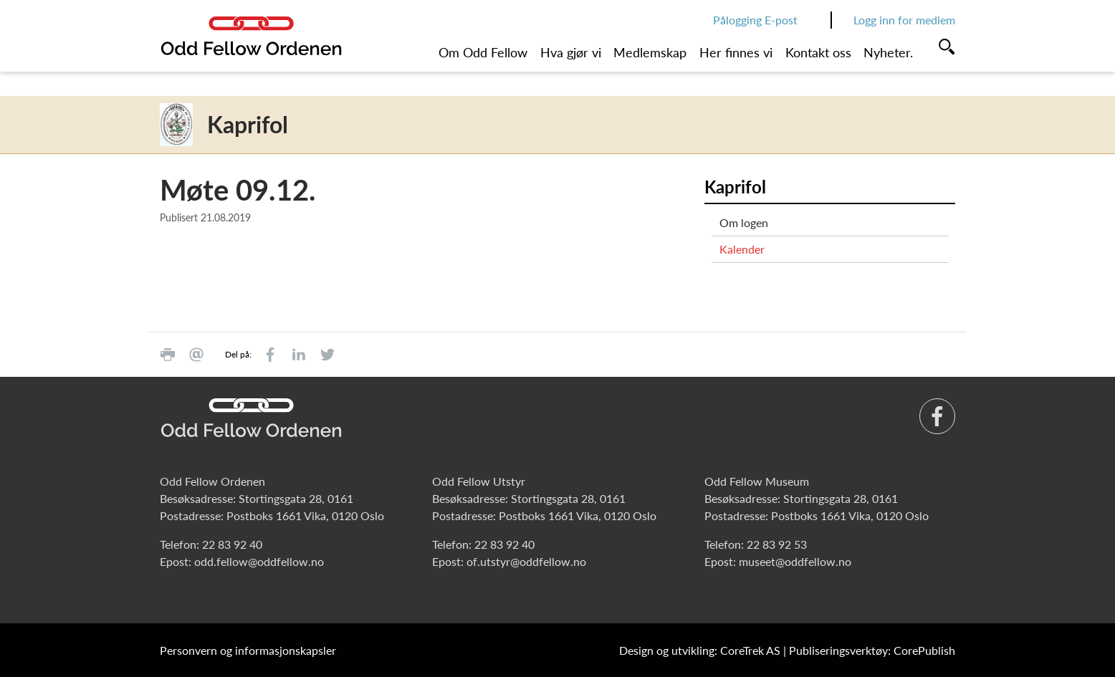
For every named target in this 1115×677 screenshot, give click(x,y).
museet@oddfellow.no (795, 561)
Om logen (743, 222)
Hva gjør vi (570, 52)
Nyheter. (888, 52)
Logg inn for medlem (904, 20)
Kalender (742, 249)
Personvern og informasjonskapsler (248, 650)
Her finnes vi (735, 52)
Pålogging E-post (755, 20)
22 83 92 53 (777, 544)
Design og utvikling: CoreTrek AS (699, 650)
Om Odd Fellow (483, 52)
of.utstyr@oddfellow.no (526, 561)
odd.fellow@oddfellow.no (259, 561)
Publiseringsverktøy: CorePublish (872, 650)
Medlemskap (649, 52)
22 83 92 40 (232, 544)
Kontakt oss (818, 52)
